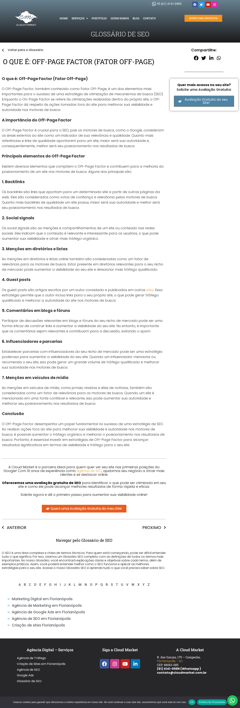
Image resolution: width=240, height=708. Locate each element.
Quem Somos (120, 18)
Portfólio (99, 18)
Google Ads (25, 666)
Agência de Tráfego (31, 654)
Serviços (80, 18)
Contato (149, 18)
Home (64, 18)
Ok (192, 702)
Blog (136, 18)
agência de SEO (89, 470)
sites (150, 290)
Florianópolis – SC (170, 658)
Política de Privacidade (212, 702)
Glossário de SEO (29, 670)
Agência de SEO (28, 662)
